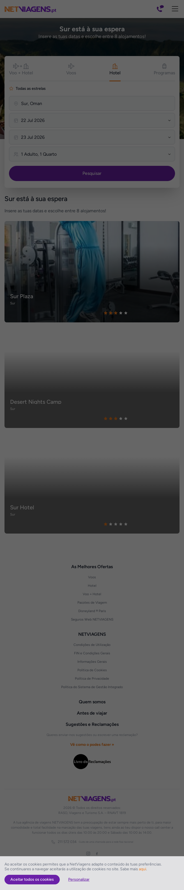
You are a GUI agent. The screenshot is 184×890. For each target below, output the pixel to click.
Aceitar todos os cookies (32, 879)
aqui (142, 869)
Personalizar (78, 879)
